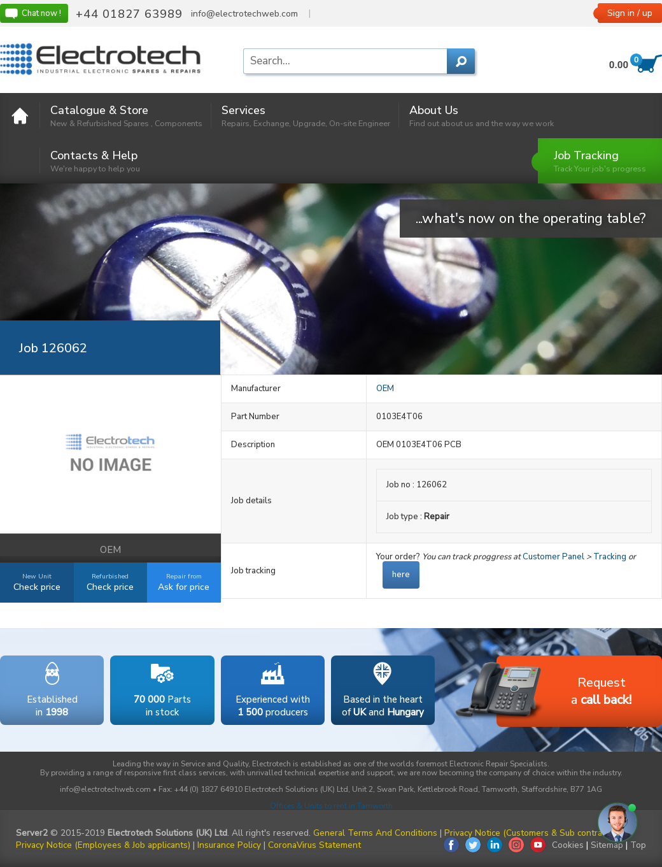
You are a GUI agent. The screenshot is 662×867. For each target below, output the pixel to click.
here (401, 574)
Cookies (568, 845)
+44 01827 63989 (129, 14)
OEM (385, 388)
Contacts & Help (95, 161)
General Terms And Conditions (375, 833)
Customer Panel (553, 556)
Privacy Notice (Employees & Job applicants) (103, 845)
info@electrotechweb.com (244, 14)
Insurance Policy (229, 845)
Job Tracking (600, 161)
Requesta (564, 692)
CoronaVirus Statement (314, 845)
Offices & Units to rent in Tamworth (331, 806)
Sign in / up (629, 13)
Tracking (609, 556)
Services (306, 116)
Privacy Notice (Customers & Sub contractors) (534, 833)
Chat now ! (32, 13)
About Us (481, 116)
